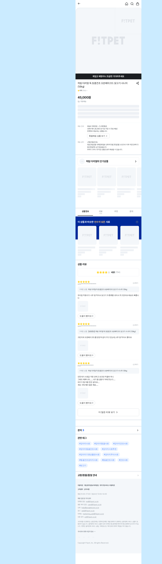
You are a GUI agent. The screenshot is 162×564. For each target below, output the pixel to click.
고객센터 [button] (80, 489)
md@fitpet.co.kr (92, 501)
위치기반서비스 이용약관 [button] (107, 485)
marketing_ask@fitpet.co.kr (93, 514)
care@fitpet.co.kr (94, 505)
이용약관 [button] (80, 485)
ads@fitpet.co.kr (88, 511)
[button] (79, 3)
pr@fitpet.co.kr (90, 517)
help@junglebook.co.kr (90, 508)
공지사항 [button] (86, 489)
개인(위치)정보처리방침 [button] (91, 485)
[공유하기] (137, 83)
